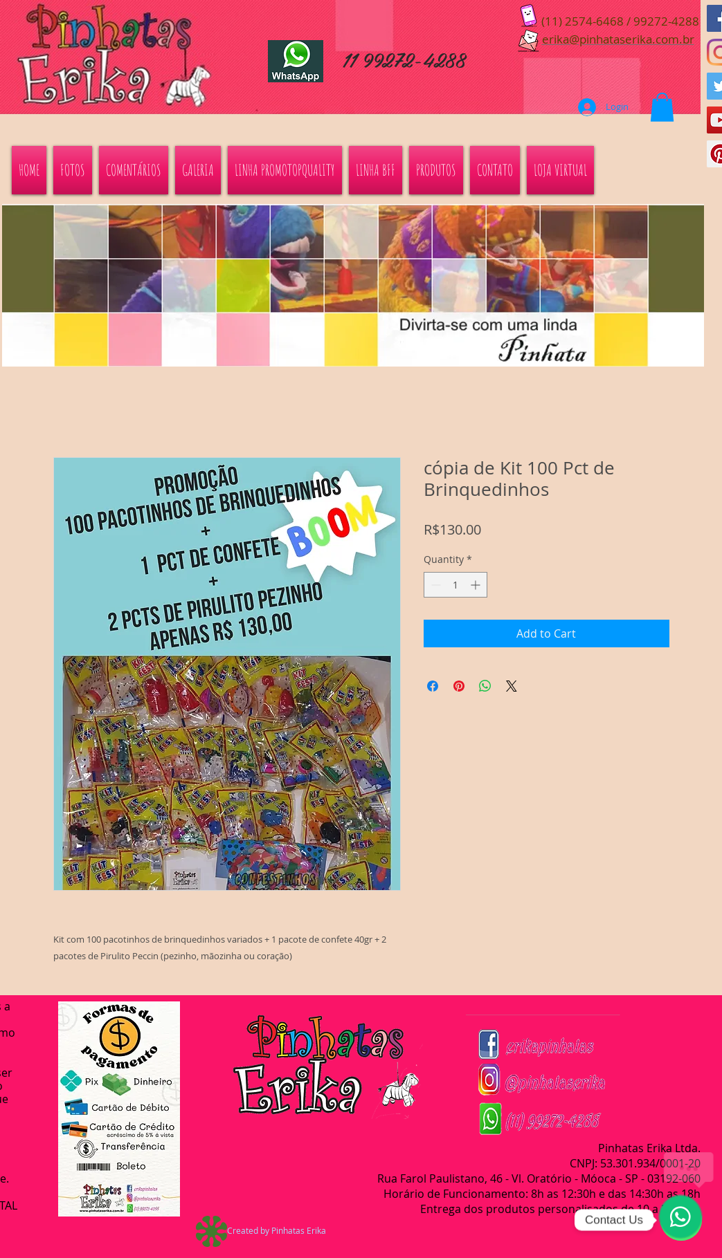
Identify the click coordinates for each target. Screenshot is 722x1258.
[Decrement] (434, 585)
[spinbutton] (455, 585)
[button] (662, 107)
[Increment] (476, 585)
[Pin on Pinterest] (459, 686)
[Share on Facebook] (432, 686)
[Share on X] (511, 686)
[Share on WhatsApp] (485, 686)
